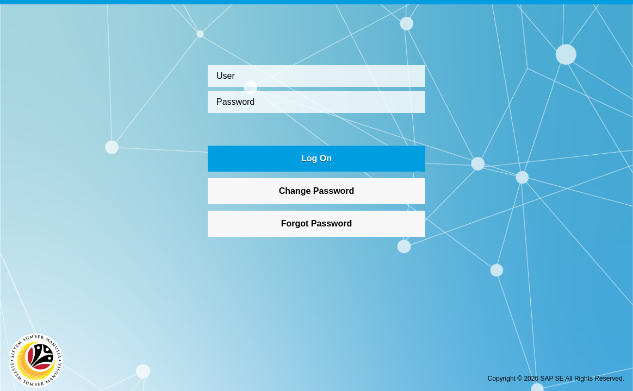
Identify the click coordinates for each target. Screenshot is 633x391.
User (225, 75)
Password (235, 101)
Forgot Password (316, 223)
